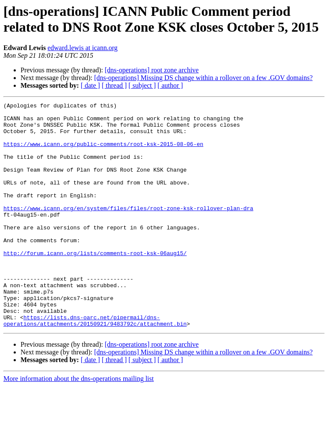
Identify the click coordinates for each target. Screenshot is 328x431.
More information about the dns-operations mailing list (78, 423)
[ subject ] (142, 85)
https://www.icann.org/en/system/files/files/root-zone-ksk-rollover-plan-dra (128, 230)
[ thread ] (114, 85)
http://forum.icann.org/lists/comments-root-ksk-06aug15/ (95, 284)
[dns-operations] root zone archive (152, 70)
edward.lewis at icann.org (82, 47)
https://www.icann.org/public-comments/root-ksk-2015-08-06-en (103, 153)
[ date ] (90, 85)
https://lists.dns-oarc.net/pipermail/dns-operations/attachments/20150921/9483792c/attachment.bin (95, 364)
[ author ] (170, 85)
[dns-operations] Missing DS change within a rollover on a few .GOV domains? (203, 77)
